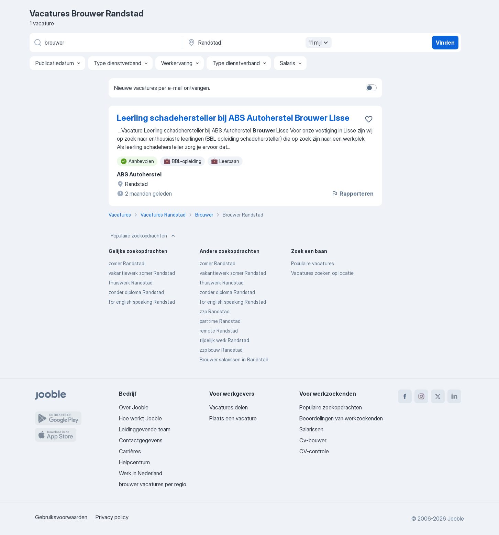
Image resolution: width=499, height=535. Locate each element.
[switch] (371, 87)
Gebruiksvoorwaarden (61, 517)
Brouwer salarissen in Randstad (234, 359)
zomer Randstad (126, 263)
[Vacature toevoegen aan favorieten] (369, 119)
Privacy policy (112, 517)
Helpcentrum (134, 462)
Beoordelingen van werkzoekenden (341, 418)
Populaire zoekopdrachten (144, 235)
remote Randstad (219, 331)
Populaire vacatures (312, 263)
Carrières (130, 451)
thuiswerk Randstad (131, 283)
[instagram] (421, 396)
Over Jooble (133, 407)
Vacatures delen (228, 407)
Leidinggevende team (144, 429)
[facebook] (405, 396)
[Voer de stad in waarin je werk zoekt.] (258, 42)
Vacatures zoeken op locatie (322, 273)
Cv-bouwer (312, 440)
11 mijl (319, 42)
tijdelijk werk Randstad (224, 340)
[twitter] (438, 396)
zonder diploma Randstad (136, 292)
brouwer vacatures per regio (152, 484)
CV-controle (314, 451)
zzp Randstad (215, 311)
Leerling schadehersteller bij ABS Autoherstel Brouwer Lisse (233, 118)
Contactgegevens (141, 440)
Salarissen (311, 429)
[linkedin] (454, 396)
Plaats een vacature (233, 418)
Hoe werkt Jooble (140, 418)
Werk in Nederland (140, 473)
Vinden (445, 42)
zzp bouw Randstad (221, 350)
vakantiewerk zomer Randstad (142, 273)
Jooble (455, 518)
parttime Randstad (220, 321)
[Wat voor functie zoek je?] (105, 42)
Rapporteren (352, 193)
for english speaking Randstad (142, 302)
